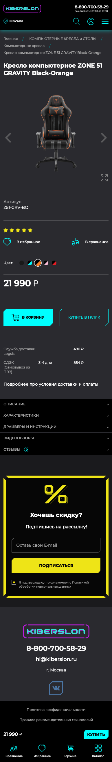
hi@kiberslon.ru (56, 659)
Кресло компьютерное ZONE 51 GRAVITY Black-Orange (52, 52)
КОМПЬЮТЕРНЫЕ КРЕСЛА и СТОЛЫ (62, 39)
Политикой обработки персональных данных (54, 584)
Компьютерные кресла (24, 46)
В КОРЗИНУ (28, 317)
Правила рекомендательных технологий (56, 720)
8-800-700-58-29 (92, 7)
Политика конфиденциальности (56, 709)
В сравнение (90, 241)
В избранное (21, 241)
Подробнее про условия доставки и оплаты (50, 384)
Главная (10, 39)
